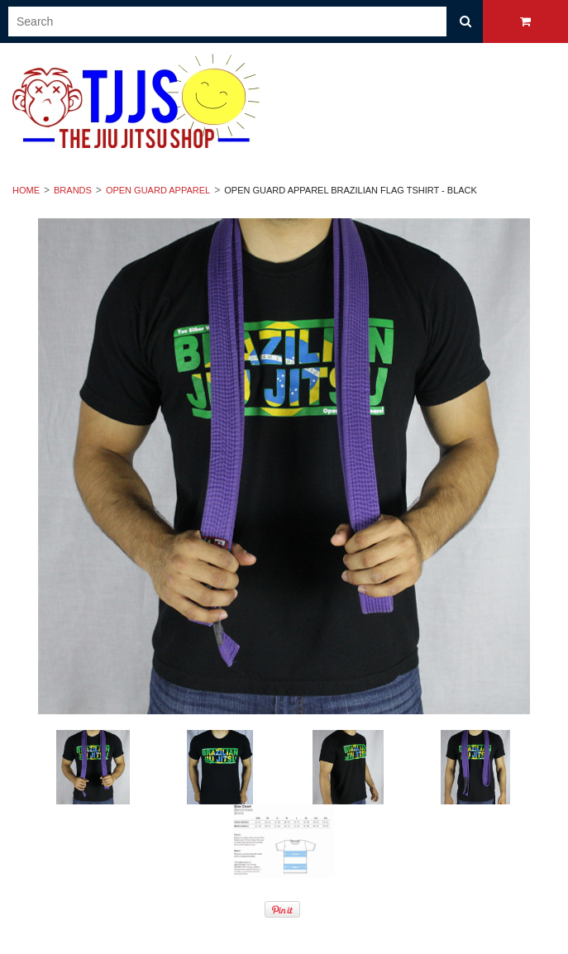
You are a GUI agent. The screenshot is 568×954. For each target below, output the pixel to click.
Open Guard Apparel (158, 190)
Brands (73, 190)
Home (26, 190)
